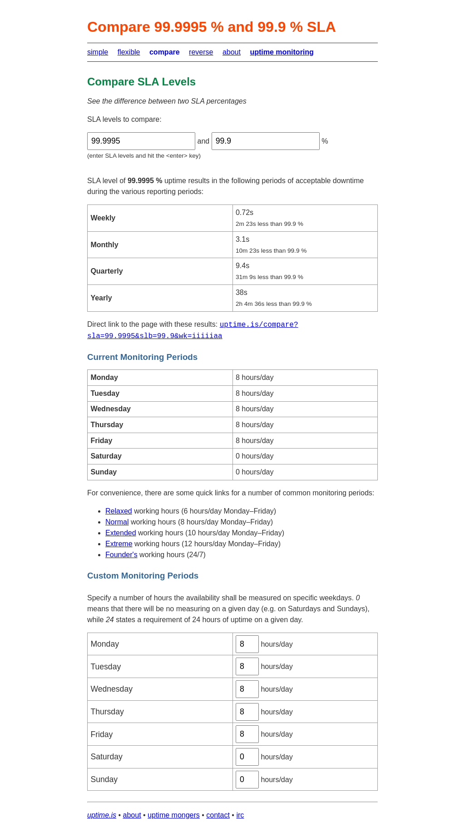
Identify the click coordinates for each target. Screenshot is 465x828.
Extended (120, 533)
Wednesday (111, 688)
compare (164, 52)
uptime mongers (174, 815)
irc (240, 815)
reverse (201, 52)
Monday (104, 643)
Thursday (107, 711)
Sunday (104, 779)
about (232, 52)
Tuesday (105, 666)
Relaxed (118, 511)
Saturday (106, 756)
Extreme (119, 544)
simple (97, 52)
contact (218, 815)
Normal (117, 522)
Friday (101, 734)
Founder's (121, 555)
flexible (129, 52)
